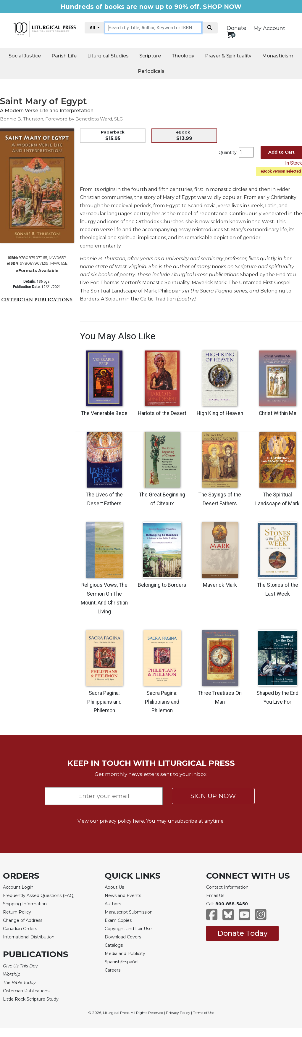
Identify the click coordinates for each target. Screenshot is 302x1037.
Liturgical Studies (108, 56)
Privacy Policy (178, 1012)
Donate (236, 28)
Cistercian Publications (26, 990)
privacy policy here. (122, 821)
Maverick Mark (220, 585)
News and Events (123, 895)
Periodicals (151, 71)
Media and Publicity (125, 953)
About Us (114, 887)
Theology (183, 56)
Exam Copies (118, 920)
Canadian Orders (20, 928)
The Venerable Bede (104, 413)
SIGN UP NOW (213, 796)
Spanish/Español (121, 961)
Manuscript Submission (129, 912)
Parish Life (64, 56)
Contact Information (227, 887)
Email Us (215, 895)
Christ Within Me (277, 413)
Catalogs (114, 945)
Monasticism (277, 56)
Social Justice (25, 56)
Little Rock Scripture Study (31, 999)
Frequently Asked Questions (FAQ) (39, 895)
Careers (112, 970)
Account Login (18, 887)
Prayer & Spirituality (228, 56)
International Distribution (28, 937)
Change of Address (22, 920)
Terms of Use (203, 1012)
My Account (269, 28)
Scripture (150, 56)
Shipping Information (25, 903)
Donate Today (242, 933)
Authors (113, 903)
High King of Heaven (220, 413)
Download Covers (123, 937)
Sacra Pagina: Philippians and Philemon (104, 702)
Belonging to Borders (162, 585)
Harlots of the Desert (162, 413)
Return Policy (17, 912)
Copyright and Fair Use (128, 928)
